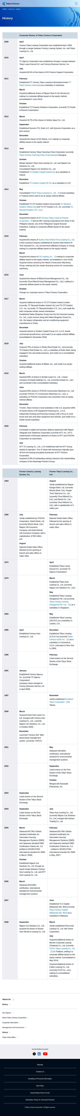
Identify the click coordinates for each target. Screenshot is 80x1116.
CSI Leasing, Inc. (47, 257)
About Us (11, 9)
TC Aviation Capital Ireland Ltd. (42, 172)
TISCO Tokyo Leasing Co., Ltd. (45, 193)
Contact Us (40, 1072)
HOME (4, 9)
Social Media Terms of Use (40, 1093)
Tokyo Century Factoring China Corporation (37, 155)
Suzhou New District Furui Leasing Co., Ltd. (57, 240)
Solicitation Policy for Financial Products (40, 1100)
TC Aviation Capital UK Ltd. (40, 183)
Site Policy (40, 1086)
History (18, 9)
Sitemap (40, 1065)
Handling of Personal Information (40, 1079)
